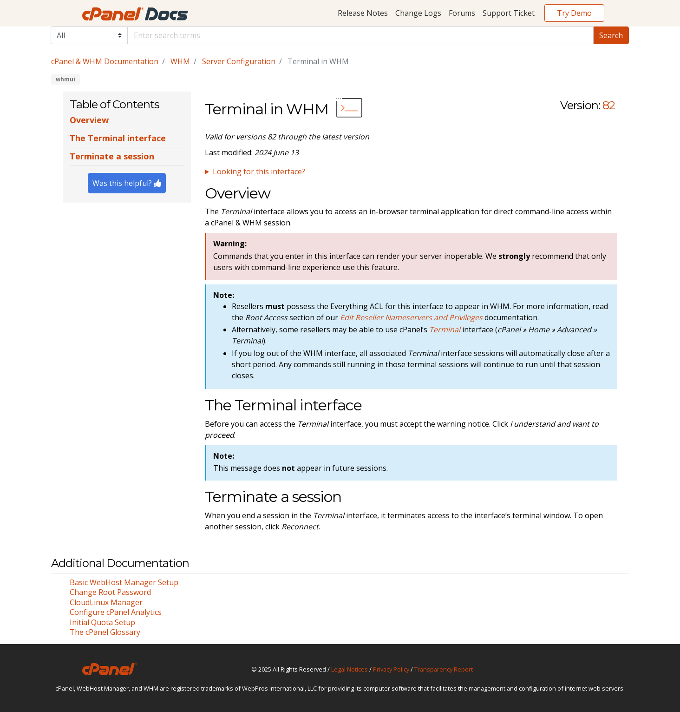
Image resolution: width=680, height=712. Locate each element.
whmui (65, 79)
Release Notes (363, 13)
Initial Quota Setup (102, 622)
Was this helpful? (126, 183)
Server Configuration (238, 61)
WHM (180, 61)
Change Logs (418, 13)
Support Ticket (509, 13)
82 (608, 105)
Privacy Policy (391, 669)
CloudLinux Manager (106, 602)
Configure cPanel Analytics (116, 612)
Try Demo (574, 13)
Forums (462, 13)
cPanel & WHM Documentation (104, 61)
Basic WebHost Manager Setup (124, 582)
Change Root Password (110, 592)
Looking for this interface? (259, 171)
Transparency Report (443, 669)
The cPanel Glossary (105, 632)
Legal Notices (349, 669)
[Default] (361, 35)
